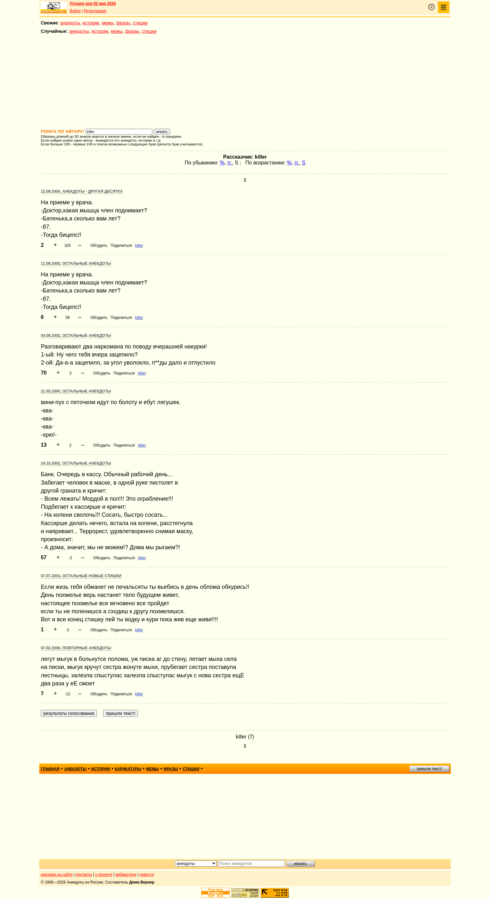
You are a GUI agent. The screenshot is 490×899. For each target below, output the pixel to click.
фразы (123, 22)
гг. (229, 162)
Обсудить (98, 245)
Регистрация (95, 11)
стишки (140, 22)
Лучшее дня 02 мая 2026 (93, 3)
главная (50, 769)
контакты (84, 874)
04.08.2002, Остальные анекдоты (76, 335)
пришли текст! (429, 768)
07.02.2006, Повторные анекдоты (76, 648)
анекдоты (70, 22)
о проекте (104, 874)
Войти (75, 11)
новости (147, 874)
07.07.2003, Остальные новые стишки (81, 576)
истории (91, 22)
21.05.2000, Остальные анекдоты (76, 391)
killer (139, 245)
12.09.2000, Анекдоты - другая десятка (82, 191)
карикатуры (128, 769)
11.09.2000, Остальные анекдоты (76, 263)
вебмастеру (125, 874)
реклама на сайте (57, 874)
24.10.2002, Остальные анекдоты (76, 463)
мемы (108, 22)
